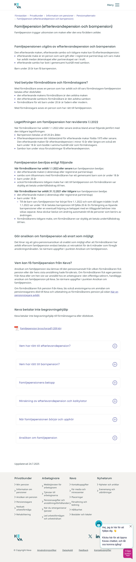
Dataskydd (67, 550)
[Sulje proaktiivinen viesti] (130, 526)
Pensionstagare (24, 501)
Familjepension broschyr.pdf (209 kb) (40, 328)
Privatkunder (36, 15)
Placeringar (77, 497)
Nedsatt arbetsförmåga (23, 508)
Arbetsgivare (50, 478)
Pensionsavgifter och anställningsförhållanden (56, 501)
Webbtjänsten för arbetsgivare (52, 486)
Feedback (83, 550)
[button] (128, 554)
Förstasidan (21, 15)
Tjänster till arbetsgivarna (51, 494)
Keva (73, 478)
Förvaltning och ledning (79, 503)
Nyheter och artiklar (109, 484)
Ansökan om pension (26, 497)
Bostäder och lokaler (82, 514)
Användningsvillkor (46, 550)
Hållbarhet (77, 509)
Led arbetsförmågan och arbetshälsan (54, 517)
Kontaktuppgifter (80, 484)
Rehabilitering (23, 514)
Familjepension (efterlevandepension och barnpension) (45, 18)
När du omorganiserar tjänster (55, 509)
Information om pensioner (59, 15)
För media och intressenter (79, 491)
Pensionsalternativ (86, 15)
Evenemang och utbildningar (107, 491)
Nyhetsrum (104, 478)
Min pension (22, 484)
